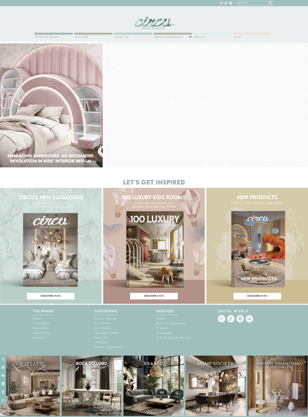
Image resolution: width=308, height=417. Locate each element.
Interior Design (47, 37)
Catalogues (164, 332)
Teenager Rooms (106, 332)
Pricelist (162, 328)
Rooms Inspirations (109, 347)
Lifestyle (122, 37)
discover (51, 295)
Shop (237, 37)
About (37, 318)
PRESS (161, 318)
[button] (9, 250)
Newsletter (41, 328)
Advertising (41, 332)
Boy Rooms (102, 323)
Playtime (81, 37)
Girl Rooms (102, 328)
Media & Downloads (171, 323)
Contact (39, 337)
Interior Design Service (173, 337)
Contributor (41, 323)
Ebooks (199, 37)
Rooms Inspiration (168, 37)
